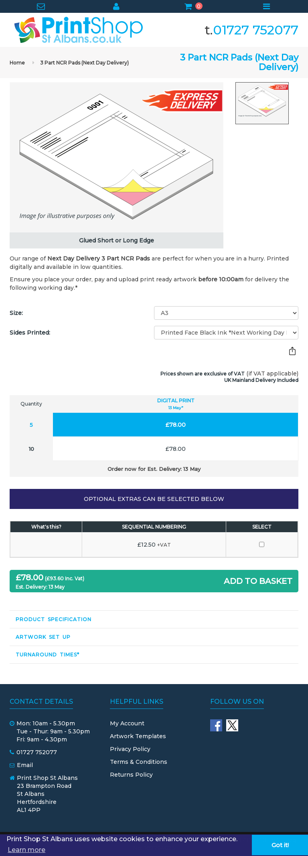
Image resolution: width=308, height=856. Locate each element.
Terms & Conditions (138, 761)
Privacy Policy (130, 749)
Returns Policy (131, 774)
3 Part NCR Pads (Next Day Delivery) (84, 63)
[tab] (154, 619)
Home (17, 63)
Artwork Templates (138, 736)
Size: (16, 313)
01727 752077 (255, 30)
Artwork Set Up (43, 637)
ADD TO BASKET (258, 581)
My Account (127, 723)
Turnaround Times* (47, 655)
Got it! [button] (280, 845)
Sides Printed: (30, 332)
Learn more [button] (26, 850)
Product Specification (53, 619)
